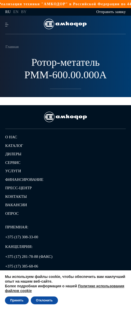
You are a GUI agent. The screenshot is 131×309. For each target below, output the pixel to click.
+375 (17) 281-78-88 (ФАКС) (28, 256)
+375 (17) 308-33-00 (21, 237)
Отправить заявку (111, 12)
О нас (11, 137)
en (16, 12)
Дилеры (13, 154)
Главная (12, 47)
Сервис (12, 163)
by (24, 12)
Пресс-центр (18, 188)
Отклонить (44, 300)
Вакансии (16, 205)
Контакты (16, 196)
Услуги (13, 171)
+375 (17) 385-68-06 (21, 266)
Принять (16, 300)
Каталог (14, 146)
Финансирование (24, 179)
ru (8, 12)
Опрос (12, 213)
